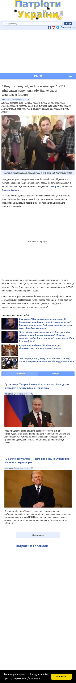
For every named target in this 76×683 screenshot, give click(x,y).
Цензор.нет (54, 186)
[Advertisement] (38, 51)
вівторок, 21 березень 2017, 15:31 (16, 99)
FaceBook (20, 374)
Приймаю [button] (61, 676)
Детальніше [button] (34, 678)
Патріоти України (10, 190)
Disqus (55, 374)
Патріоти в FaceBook (32, 546)
